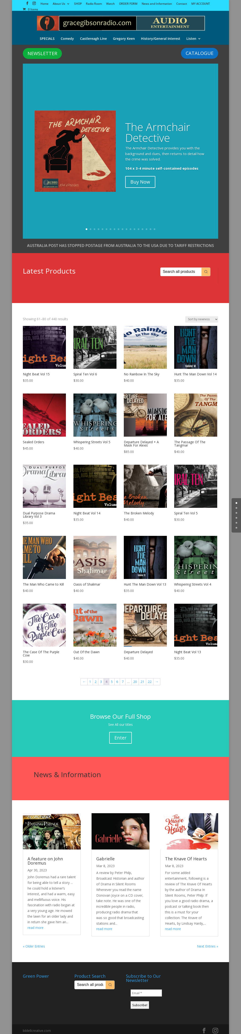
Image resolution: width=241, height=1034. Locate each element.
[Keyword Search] (181, 269)
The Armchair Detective (157, 129)
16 (146, 226)
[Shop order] (201, 316)
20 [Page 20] (135, 679)
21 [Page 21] (142, 679)
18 (154, 226)
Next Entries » (207, 943)
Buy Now (140, 179)
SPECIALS (47, 35)
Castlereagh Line (93, 35)
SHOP (78, 4)
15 (142, 226)
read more (36, 925)
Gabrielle (105, 856)
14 (138, 226)
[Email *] (146, 990)
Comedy (67, 35)
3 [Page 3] (101, 679)
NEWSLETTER (42, 50)
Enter (120, 735)
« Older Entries (34, 943)
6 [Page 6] (117, 679)
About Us (59, 4)
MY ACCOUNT (200, 4)
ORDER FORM (128, 4)
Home (44, 4)
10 (122, 226)
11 (126, 226)
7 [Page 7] (123, 679)
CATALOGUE (199, 50)
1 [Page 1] (90, 679)
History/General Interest (160, 35)
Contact (181, 4)
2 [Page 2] (95, 679)
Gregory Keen (124, 35)
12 (130, 226)
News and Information (157, 4)
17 (150, 226)
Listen (191, 35)
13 (134, 226)
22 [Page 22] (150, 679)
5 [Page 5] (112, 679)
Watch (110, 4)
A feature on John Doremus (45, 858)
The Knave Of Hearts (186, 856)
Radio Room (94, 4)
